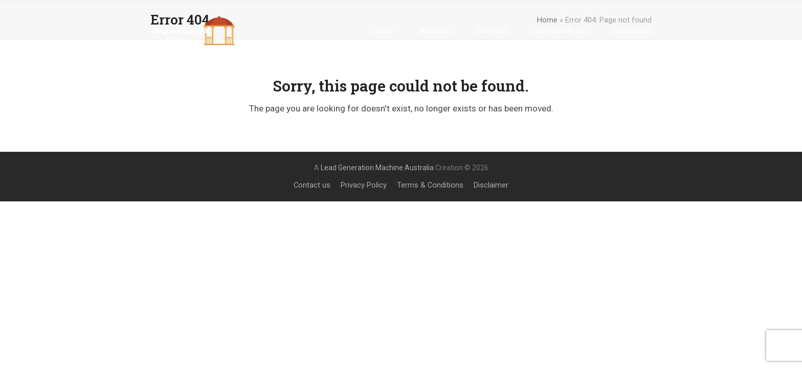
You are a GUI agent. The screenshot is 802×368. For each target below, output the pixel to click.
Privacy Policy (364, 185)
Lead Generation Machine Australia (377, 168)
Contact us (312, 185)
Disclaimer (491, 185)
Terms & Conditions (430, 185)
